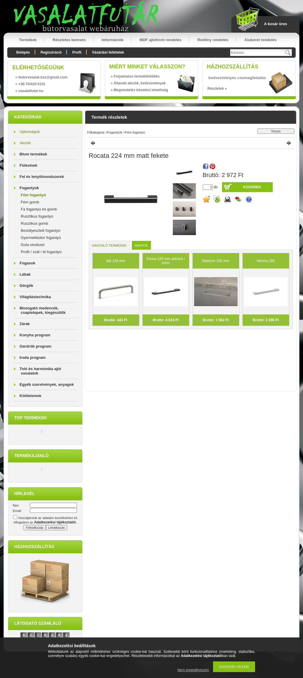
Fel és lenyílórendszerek (42, 176)
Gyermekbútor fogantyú (41, 237)
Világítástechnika (35, 297)
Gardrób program (35, 346)
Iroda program (33, 357)
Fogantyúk (29, 188)
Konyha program (35, 335)
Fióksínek (28, 165)
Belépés (23, 52)
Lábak (25, 274)
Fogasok (27, 263)
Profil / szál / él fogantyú (41, 252)
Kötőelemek (30, 395)
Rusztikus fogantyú (37, 216)
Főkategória (95, 132)
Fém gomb (30, 202)
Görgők (26, 285)
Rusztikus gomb (34, 223)
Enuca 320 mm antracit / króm (165, 261)
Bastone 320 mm (215, 261)
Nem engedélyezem (193, 670)
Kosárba (252, 187)
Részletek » (217, 88)
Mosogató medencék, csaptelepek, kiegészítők (43, 310)
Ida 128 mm (115, 261)
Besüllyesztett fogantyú (40, 230)
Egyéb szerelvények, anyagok (47, 384)
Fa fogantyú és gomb (39, 209)
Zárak (25, 324)
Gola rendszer (33, 244)
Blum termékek (33, 154)
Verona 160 (266, 261)
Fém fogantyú (33, 195)
